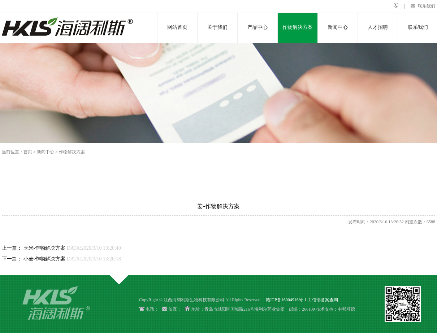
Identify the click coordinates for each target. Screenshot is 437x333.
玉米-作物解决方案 (44, 248)
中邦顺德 (346, 309)
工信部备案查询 (323, 299)
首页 (27, 151)
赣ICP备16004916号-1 (286, 299)
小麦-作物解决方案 (44, 259)
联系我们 (426, 6)
